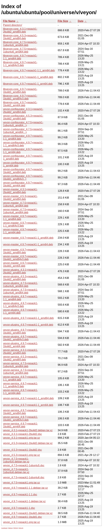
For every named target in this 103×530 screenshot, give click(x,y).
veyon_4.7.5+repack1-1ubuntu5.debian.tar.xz (16, 460)
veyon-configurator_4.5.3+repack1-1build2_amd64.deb (23, 117)
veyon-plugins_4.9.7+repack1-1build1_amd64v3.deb (20, 338)
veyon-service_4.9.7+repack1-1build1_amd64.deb (20, 412)
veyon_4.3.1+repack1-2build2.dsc (22, 434)
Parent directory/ (12, 25)
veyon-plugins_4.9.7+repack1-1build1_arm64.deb (20, 345)
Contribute (4, 528)
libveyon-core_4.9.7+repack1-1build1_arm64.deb (20, 104)
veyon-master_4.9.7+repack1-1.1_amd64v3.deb (20, 224)
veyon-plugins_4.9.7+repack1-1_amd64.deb (28, 318)
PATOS (16, 528)
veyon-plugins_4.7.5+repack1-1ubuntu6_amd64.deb (20, 291)
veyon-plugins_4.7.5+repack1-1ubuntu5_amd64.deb (20, 284)
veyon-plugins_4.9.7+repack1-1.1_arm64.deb (20, 311)
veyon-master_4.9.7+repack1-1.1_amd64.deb (20, 217)
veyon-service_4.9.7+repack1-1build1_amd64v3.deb (20, 418)
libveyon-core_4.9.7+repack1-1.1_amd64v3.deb (20, 64)
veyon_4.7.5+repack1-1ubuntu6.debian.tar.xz (16, 471)
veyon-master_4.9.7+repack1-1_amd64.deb (28, 237)
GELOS (21, 528)
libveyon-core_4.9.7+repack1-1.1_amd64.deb (20, 57)
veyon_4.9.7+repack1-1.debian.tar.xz (24, 501)
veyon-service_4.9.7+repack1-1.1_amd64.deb (20, 378)
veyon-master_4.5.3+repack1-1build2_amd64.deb (20, 197)
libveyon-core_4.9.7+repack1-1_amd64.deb (28, 77)
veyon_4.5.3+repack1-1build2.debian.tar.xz (28, 443)
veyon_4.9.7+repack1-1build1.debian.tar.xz (28, 513)
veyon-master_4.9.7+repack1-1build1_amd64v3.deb (20, 258)
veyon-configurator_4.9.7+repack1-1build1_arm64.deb (23, 184)
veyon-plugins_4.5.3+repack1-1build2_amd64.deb (20, 278)
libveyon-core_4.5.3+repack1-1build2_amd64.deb (20, 37)
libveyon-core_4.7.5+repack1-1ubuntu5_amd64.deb (20, 43)
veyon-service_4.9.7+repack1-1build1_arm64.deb (20, 425)
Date (81, 21)
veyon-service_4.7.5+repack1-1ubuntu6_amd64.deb (20, 371)
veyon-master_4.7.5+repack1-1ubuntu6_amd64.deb (20, 211)
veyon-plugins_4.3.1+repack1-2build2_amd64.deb (20, 271)
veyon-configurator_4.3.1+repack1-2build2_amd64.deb (23, 110)
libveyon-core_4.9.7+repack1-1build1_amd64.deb (20, 90)
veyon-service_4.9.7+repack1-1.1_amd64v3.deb (20, 385)
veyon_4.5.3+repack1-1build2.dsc (22, 449)
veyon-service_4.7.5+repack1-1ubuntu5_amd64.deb (20, 365)
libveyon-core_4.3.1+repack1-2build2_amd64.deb (20, 30)
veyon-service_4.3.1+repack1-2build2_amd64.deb (20, 351)
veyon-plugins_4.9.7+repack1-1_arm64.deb (28, 324)
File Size (63, 21)
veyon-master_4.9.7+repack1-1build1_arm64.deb (20, 264)
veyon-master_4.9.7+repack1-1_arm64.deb (28, 244)
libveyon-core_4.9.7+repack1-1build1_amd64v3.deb (20, 97)
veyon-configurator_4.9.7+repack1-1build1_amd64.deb (23, 171)
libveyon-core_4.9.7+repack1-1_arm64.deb (28, 83)
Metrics (10, 528)
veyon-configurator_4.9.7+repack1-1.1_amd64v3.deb (23, 144)
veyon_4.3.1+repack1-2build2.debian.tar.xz (28, 430)
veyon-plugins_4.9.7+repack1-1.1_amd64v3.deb (20, 305)
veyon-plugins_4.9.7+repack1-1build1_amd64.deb (20, 331)
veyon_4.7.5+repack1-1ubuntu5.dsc (23, 465)
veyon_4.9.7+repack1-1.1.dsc (20, 494)
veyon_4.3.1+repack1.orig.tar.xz (21, 437)
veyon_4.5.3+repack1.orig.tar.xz (21, 455)
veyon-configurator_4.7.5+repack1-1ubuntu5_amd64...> (23, 124)
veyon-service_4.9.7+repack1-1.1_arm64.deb (20, 391)
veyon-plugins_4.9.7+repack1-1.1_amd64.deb (20, 298)
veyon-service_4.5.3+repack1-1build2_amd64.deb (20, 358)
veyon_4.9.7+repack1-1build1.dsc (22, 517)
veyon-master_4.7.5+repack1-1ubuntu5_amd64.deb (20, 204)
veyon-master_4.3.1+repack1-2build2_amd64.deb (20, 191)
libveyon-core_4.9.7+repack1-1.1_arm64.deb (29, 70)
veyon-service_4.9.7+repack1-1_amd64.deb (28, 398)
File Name (9, 21)
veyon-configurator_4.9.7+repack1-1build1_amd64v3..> (23, 177)
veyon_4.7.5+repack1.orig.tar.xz (21, 482)
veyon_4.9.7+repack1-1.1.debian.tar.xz (25, 487)
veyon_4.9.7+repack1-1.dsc (19, 508)
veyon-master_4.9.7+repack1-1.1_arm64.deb (20, 231)
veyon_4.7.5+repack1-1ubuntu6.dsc (23, 477)
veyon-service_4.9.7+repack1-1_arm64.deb (28, 405)
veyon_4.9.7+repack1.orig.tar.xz (21, 522)
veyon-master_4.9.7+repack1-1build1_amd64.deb (20, 251)
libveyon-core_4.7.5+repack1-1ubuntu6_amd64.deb (20, 50)
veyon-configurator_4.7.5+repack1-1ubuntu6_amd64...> (23, 131)
